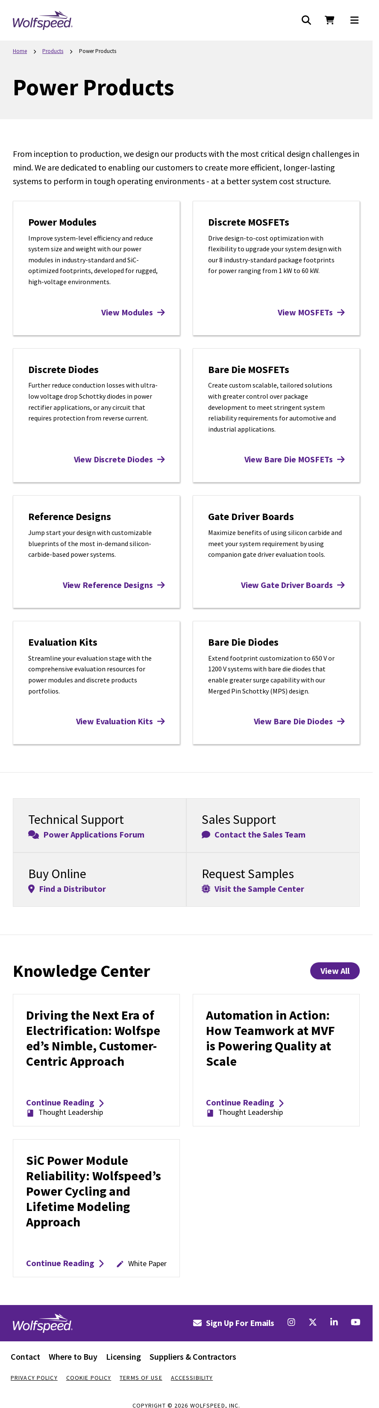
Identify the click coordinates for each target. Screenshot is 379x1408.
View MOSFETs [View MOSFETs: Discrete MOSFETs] (311, 312)
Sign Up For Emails (233, 1322)
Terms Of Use (141, 1378)
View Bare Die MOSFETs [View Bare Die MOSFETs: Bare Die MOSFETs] (294, 459)
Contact (25, 1356)
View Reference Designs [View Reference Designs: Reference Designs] (114, 584)
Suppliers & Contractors (193, 1356)
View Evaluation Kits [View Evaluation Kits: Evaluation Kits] (120, 721)
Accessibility (192, 1378)
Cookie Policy (89, 1378)
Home (20, 51)
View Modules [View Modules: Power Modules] (133, 312)
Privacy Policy (34, 1378)
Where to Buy (73, 1356)
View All (335, 970)
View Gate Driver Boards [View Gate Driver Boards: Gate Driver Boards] (292, 584)
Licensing (123, 1356)
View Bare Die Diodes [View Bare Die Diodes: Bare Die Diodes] (299, 721)
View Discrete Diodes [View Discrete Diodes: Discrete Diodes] (119, 459)
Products (52, 51)
